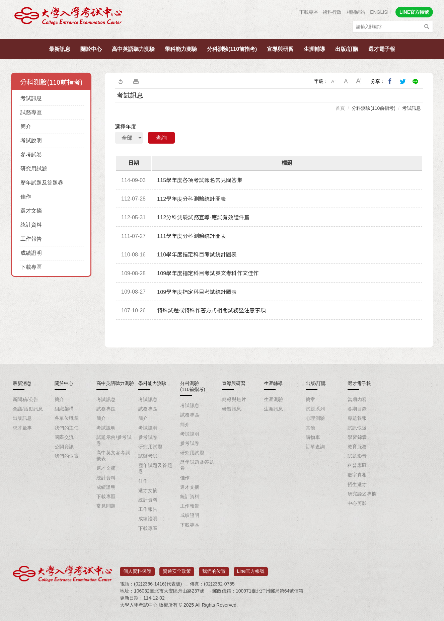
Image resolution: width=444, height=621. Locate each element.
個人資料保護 (137, 569)
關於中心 (91, 49)
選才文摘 (31, 211)
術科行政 (332, 12)
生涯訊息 (273, 408)
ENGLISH (380, 12)
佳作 (25, 197)
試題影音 (357, 456)
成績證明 (31, 253)
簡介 (25, 126)
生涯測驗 (273, 399)
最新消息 (22, 383)
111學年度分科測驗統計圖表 (191, 236)
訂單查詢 (315, 446)
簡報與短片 (234, 399)
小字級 (333, 81)
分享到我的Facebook (390, 81)
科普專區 (357, 465)
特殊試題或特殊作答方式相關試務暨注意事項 (211, 310)
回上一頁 (120, 81)
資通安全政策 (177, 569)
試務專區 (31, 112)
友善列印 (136, 81)
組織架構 (64, 408)
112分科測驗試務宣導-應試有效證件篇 (203, 217)
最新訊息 (59, 49)
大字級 (359, 81)
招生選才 (357, 484)
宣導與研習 (280, 49)
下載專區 (308, 12)
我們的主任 (67, 428)
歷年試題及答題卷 (41, 182)
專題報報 (357, 418)
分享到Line (415, 81)
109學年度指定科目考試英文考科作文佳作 (208, 273)
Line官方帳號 (251, 569)
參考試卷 (31, 154)
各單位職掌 (67, 418)
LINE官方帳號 (414, 12)
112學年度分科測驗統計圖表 (191, 199)
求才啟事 (22, 428)
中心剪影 (357, 503)
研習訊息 (231, 408)
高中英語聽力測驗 (133, 49)
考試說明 (31, 140)
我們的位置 (67, 456)
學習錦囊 (357, 437)
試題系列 (315, 408)
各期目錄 (357, 408)
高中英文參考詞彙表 (113, 455)
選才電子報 (381, 49)
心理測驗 (315, 418)
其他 (310, 428)
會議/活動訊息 (28, 408)
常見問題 (106, 506)
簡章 (310, 399)
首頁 (340, 108)
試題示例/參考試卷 (114, 440)
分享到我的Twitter (402, 81)
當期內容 (357, 399)
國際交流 (64, 437)
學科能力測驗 (181, 49)
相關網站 (356, 12)
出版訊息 (22, 418)
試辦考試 (148, 456)
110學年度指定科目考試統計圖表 (197, 254)
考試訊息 (31, 98)
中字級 (346, 81)
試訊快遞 (357, 428)
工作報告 (31, 239)
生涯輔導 (314, 49)
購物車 (313, 437)
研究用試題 (33, 168)
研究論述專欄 (362, 493)
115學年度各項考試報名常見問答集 (199, 180)
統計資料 (31, 225)
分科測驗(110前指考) (232, 49)
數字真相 (357, 474)
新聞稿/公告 (25, 399)
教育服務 (357, 446)
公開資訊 (64, 446)
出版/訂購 (346, 49)
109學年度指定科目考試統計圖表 (197, 292)
